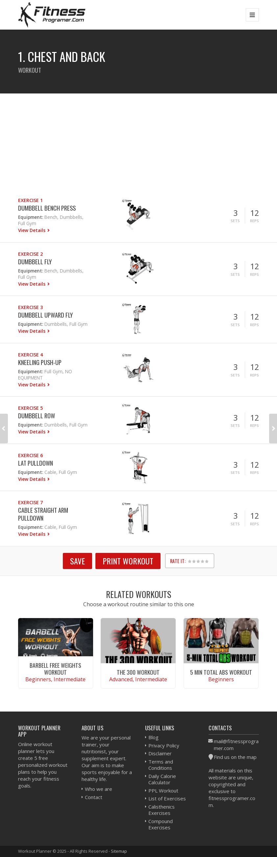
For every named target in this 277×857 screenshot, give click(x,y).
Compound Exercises (160, 824)
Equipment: (30, 217)
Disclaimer (160, 753)
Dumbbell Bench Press (47, 207)
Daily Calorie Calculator (162, 779)
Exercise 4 (30, 354)
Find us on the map (235, 757)
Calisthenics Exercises (161, 810)
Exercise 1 (30, 200)
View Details (32, 230)
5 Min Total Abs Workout (221, 672)
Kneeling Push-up (40, 362)
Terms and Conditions (160, 764)
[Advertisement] (138, 139)
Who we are (98, 789)
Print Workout (128, 561)
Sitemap (119, 851)
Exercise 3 (30, 307)
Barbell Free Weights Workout (55, 668)
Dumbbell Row (36, 415)
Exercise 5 (30, 408)
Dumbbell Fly (35, 261)
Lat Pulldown (35, 462)
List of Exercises (167, 798)
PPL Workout (163, 790)
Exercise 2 (30, 254)
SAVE (77, 561)
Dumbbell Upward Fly (45, 314)
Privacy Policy (163, 745)
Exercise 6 (30, 455)
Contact (93, 797)
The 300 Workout (138, 672)
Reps (254, 220)
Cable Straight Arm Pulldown (43, 514)
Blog (153, 737)
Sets (235, 220)
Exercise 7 (30, 502)
